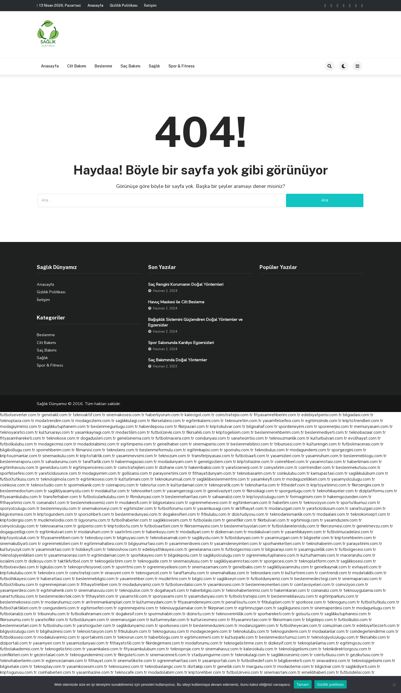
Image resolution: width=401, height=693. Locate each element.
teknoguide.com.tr (154, 561)
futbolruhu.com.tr (59, 625)
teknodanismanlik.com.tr (293, 514)
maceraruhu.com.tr (357, 555)
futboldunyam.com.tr (89, 619)
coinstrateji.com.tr (86, 573)
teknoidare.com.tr (267, 573)
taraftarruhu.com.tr (191, 573)
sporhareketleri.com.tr (284, 543)
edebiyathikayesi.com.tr (164, 549)
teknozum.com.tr (174, 456)
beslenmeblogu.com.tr (365, 456)
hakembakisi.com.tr (206, 467)
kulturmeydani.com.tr (156, 602)
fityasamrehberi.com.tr (62, 538)
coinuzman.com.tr (338, 625)
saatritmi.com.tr (130, 532)
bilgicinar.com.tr (329, 666)
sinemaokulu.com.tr (60, 456)
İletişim (150, 5)
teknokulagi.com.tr (252, 655)
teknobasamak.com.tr (170, 538)
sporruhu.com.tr (238, 450)
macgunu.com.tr (261, 666)
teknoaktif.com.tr (89, 415)
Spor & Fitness (181, 66)
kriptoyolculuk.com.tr (20, 538)
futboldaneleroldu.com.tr (295, 526)
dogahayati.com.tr (172, 590)
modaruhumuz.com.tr (65, 602)
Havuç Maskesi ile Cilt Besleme (176, 302)
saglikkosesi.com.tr (358, 561)
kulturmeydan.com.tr (170, 619)
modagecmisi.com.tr (57, 444)
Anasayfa (95, 5)
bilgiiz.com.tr (204, 578)
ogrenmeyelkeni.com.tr (169, 567)
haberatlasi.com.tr (58, 578)
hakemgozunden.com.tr (349, 497)
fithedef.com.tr (295, 485)
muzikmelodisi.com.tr (57, 520)
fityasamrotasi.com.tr (251, 619)
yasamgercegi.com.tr (186, 491)
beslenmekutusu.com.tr (358, 467)
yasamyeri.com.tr (49, 643)
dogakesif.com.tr (131, 614)
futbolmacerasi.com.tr (362, 444)
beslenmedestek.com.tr (62, 596)
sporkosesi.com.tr (175, 625)
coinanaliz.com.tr (326, 590)
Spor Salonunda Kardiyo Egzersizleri (181, 342)
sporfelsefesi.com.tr (19, 473)
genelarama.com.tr (206, 549)
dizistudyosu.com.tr (250, 514)
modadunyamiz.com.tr (143, 584)
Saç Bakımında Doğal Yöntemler (177, 360)
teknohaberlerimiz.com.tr (249, 590)
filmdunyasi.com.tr (147, 497)
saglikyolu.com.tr (208, 538)
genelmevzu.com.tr (374, 526)
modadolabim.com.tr (167, 672)
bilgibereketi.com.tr (296, 660)
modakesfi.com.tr (135, 502)
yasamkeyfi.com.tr (268, 479)
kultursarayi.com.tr (56, 432)
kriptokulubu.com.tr (18, 573)
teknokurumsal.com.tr (175, 479)
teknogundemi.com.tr (290, 631)
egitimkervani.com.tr (252, 502)
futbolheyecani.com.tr (300, 625)
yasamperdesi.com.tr (20, 590)
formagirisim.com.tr (308, 497)
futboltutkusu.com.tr (19, 479)
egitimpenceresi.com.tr (95, 467)
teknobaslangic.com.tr (165, 666)
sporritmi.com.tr (131, 567)
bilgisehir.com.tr (319, 538)
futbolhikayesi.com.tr (20, 578)
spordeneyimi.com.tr (297, 426)
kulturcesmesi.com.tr (210, 619)
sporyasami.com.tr (170, 596)
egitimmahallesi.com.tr (105, 543)
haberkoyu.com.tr (162, 532)
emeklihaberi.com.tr (320, 672)
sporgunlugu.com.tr (297, 491)
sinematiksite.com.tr (137, 660)
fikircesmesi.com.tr (338, 526)
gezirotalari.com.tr (51, 655)
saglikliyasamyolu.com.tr (71, 491)
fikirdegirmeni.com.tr (165, 643)
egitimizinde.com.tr (323, 420)
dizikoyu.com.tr (42, 561)
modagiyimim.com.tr (101, 473)
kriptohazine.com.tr (255, 461)
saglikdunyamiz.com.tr (137, 625)
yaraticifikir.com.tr (51, 619)
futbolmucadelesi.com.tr (350, 532)
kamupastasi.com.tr (329, 473)
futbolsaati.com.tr (252, 456)
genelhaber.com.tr (174, 444)
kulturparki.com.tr (241, 637)
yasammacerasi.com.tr (69, 555)
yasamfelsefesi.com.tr (283, 420)
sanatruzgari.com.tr (367, 508)
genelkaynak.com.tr (332, 567)
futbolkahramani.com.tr (92, 614)
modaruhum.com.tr (96, 532)
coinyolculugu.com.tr (19, 526)
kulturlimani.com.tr (136, 479)
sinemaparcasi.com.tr (362, 578)
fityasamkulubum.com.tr (146, 649)
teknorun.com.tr (132, 637)
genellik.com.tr (231, 666)
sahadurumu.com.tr (63, 461)
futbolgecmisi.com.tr (244, 549)
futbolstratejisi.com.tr (249, 596)
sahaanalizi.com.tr (228, 497)
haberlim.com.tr (287, 502)
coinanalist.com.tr (53, 502)
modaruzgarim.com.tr (259, 625)
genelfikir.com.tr (241, 520)
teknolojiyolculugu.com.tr (335, 637)
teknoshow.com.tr (124, 549)
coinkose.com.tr (15, 485)
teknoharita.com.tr (262, 485)
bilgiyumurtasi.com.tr (148, 543)
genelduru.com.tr (56, 467)
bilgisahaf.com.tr (261, 426)
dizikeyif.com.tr (282, 643)
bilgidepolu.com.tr (185, 555)
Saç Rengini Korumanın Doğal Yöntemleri (185, 284)
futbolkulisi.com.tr (355, 619)
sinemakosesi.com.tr (125, 415)
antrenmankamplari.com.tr (110, 602)
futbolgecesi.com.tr (357, 549)
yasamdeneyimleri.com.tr (238, 543)
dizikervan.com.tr (231, 532)
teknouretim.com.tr (243, 420)
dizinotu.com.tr (201, 614)
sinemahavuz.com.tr (224, 649)
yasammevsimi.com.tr (136, 456)
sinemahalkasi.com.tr (229, 573)
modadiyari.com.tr (197, 532)
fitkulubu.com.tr (216, 514)
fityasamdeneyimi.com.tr (201, 602)
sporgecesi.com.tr (280, 561)
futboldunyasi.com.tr (244, 538)
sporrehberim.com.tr (55, 450)
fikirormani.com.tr (289, 619)
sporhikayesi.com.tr (149, 555)
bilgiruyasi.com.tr (133, 538)
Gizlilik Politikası (124, 5)
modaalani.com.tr (333, 514)
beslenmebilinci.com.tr (252, 444)
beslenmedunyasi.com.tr (138, 514)
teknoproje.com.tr (187, 649)
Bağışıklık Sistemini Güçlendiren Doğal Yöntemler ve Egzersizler (195, 322)
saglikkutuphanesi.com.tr (347, 614)
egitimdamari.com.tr (110, 555)
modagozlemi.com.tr (94, 420)
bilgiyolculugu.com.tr (19, 631)
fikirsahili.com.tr (200, 432)
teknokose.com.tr (62, 438)
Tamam (303, 684)
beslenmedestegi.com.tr (317, 578)
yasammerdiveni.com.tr (191, 543)
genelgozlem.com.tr (217, 461)
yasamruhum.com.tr (324, 456)
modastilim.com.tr (133, 432)
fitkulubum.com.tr (134, 631)
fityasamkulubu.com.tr (21, 497)
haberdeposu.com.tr (158, 426)
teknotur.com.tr (155, 485)
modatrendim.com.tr (54, 420)
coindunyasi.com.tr (212, 438)
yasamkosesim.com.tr (87, 666)
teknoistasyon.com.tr (97, 631)
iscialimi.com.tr (13, 561)
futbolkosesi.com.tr (18, 637)
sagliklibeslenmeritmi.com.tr (223, 479)
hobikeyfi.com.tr (91, 549)
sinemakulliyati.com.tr (20, 543)
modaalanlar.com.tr (330, 631)
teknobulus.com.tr (272, 450)
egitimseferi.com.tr (99, 608)
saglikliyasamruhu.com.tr (290, 567)
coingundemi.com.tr (61, 608)
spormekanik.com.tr (86, 485)
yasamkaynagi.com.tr (94, 432)
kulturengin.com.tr (324, 444)
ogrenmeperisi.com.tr (138, 608)
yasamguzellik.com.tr (318, 549)
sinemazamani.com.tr (211, 567)
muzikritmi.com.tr (175, 578)
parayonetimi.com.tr (172, 473)
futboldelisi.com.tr (357, 672)
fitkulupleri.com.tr (278, 602)
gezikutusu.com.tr (366, 655)
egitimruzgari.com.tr (257, 608)
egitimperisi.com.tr (138, 444)
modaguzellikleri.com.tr (308, 479)
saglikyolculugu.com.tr (224, 555)
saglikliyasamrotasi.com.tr (238, 561)
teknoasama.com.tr (58, 526)
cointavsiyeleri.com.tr (314, 584)
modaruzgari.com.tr (287, 508)
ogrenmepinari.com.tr (59, 584)
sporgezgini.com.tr (348, 450)
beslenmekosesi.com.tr (22, 602)
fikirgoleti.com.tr (133, 655)
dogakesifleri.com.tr (181, 514)
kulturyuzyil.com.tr (17, 549)
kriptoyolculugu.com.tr (267, 497)
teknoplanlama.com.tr (318, 643)
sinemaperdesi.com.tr (334, 608)
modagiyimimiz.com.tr (20, 426)
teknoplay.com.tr (49, 666)
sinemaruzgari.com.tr (129, 619)
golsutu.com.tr (309, 614)
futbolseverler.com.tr (20, 415)
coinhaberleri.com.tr (56, 672)
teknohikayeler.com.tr (337, 491)
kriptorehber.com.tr (207, 672)
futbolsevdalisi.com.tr (185, 584)
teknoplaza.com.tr (17, 420)
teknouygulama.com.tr (364, 590)
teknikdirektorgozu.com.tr (346, 649)
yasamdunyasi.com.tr (208, 596)
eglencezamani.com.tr (66, 660)
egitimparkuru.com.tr (338, 596)
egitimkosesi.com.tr (99, 479)
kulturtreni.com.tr (301, 573)
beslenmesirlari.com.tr (21, 625)
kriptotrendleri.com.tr (363, 420)
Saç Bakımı (130, 66)
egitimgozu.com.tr (357, 643)
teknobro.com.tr (53, 573)
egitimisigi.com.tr (307, 520)
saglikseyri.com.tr (233, 578)
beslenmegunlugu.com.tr (114, 426)
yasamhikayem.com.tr (305, 532)
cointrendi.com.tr (335, 573)
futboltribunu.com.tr (19, 584)
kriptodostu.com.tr (125, 526)
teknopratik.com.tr (226, 485)
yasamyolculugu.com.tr (353, 479)
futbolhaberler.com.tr (131, 520)
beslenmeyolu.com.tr (61, 508)
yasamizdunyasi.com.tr (87, 643)
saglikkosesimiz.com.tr (292, 655)
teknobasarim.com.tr (256, 473)
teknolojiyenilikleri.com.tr (23, 555)
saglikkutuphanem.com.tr (66, 426)
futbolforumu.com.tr (177, 508)
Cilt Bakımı (76, 66)
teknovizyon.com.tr (321, 502)
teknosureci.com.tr (125, 666)
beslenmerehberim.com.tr (279, 432)
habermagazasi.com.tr (136, 461)
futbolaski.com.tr (209, 520)
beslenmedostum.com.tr (23, 491)
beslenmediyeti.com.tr (326, 432)
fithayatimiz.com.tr (17, 502)
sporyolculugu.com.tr (20, 508)
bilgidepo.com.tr (321, 619)
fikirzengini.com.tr (368, 485)
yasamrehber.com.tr (139, 578)
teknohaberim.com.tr (326, 543)
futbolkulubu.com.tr (18, 444)
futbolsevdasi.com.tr (19, 567)
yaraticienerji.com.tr (244, 467)
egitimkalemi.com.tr (205, 420)
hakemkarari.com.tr (292, 590)
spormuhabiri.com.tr (166, 614)
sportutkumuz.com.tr (360, 502)
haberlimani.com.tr (364, 461)
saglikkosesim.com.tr (172, 520)
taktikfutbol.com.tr (75, 561)
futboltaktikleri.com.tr (20, 608)
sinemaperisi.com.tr (211, 444)
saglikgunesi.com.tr (295, 608)
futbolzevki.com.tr (168, 432)
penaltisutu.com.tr (243, 602)
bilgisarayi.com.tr (281, 549)
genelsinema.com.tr (135, 438)
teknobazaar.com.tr (367, 432)
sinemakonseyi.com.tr (102, 508)
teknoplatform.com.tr (319, 561)
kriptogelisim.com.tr (235, 432)
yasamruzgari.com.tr (284, 538)
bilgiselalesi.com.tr (170, 502)
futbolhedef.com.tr (259, 660)
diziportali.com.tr (16, 643)
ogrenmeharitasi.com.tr (179, 660)
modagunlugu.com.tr (375, 608)
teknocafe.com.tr (131, 672)
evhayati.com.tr (367, 567)
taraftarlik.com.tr (98, 461)
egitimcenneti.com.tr (204, 637)
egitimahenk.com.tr (59, 590)
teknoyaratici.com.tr (19, 432)
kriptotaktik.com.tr (97, 456)
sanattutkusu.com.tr (19, 596)
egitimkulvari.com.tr (58, 532)
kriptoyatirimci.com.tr (330, 485)
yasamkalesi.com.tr (105, 649)
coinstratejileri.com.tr (138, 467)
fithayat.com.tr (102, 660)
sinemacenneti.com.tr (170, 655)
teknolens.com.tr (122, 450)
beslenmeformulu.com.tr (163, 450)
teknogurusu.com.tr (170, 631)
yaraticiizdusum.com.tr (327, 508)
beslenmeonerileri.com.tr (269, 584)
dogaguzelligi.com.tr (19, 532)
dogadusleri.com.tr (98, 438)
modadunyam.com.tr (177, 461)
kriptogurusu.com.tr (18, 672)
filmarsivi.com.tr (90, 450)
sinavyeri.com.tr (119, 573)
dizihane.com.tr (173, 467)
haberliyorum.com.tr (165, 415)
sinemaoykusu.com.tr (193, 561)
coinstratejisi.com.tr (234, 415)
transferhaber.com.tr (62, 497)
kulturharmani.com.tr (319, 555)
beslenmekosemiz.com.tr (94, 502)
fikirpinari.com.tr (222, 608)
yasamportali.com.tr (221, 660)
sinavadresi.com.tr (333, 660)
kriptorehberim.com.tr (355, 538)
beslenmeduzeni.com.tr (215, 625)
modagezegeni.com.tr (211, 631)
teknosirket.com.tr (148, 491)
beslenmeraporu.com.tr (22, 461)
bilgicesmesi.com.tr (18, 514)
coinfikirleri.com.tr (16, 655)
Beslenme (103, 66)
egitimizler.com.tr (140, 508)
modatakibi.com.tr (369, 573)
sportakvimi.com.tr (98, 637)
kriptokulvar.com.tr (227, 426)
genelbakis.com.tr (249, 567)
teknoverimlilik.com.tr (236, 614)
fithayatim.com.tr (102, 596)
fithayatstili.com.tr (127, 643)
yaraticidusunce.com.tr (60, 473)
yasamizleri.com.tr (287, 456)
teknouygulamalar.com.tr (183, 608)
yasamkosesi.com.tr (225, 584)
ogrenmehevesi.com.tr (210, 502)
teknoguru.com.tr (343, 602)
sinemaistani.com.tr (282, 672)
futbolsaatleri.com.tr (163, 526)
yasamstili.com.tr (135, 596)
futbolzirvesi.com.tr (244, 672)
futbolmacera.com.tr (174, 438)
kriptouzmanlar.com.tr (20, 456)
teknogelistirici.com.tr (65, 649)
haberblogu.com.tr (165, 637)
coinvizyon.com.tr (352, 584)
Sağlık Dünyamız (52, 403)
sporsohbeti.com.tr (96, 514)
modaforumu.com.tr (203, 643)
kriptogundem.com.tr (57, 514)
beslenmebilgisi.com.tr (97, 578)
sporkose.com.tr (311, 602)
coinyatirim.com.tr (280, 467)
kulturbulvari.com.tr (328, 438)
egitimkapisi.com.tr (205, 450)
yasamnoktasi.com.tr (55, 549)
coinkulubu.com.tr (293, 473)
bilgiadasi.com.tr (358, 415)
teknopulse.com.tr (136, 590)
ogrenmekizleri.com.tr (62, 543)
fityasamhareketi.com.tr (22, 438)
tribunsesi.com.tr (289, 444)
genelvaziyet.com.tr (226, 491)
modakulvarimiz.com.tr (59, 637)
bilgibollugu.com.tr (17, 450)
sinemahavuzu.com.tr (98, 590)
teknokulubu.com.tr (251, 631)
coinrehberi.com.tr (292, 461)
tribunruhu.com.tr (53, 614)
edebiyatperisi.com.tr (321, 415)
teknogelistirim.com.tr (115, 561)
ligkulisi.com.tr (53, 567)
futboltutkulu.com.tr (380, 602)
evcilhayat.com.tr (364, 438)
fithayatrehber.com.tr (101, 584)
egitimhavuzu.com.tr (19, 467)
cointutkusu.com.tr (331, 655)
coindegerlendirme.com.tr (374, 631)
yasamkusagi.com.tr (215, 508)
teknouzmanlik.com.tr (289, 438)
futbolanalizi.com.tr (18, 614)
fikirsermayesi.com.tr (203, 526)
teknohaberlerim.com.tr (22, 660)
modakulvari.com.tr (266, 532)
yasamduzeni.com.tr (343, 520)
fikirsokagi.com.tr (262, 491)
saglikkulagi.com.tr (133, 420)
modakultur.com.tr (112, 491)
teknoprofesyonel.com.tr (91, 567)
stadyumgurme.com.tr (213, 655)
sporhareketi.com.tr (276, 614)
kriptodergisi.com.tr (18, 520)
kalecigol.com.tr (199, 415)
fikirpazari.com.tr (193, 426)
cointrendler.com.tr (317, 467)
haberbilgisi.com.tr (207, 590)
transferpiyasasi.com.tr (212, 456)
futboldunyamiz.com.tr (272, 578)
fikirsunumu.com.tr (17, 619)
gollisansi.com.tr (137, 473)
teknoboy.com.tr (100, 538)
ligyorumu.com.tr (94, 520)
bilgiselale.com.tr (16, 666)
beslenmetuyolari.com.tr (247, 526)
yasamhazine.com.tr (95, 672)
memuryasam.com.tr (373, 426)
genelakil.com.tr (56, 415)
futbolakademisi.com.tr (21, 649)
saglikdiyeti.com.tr (363, 666)
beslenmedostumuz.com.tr (284, 637)
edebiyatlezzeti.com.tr (378, 625)
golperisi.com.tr (92, 526)
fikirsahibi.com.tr (375, 637)
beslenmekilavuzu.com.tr (294, 596)
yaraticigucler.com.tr (96, 625)
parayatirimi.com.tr (364, 543)
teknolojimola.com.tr (59, 479)
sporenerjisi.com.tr (335, 426)
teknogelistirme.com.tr (245, 643)
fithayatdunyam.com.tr (214, 473)
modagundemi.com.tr (310, 450)
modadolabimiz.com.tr (98, 444)
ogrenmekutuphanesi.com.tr (272, 555)
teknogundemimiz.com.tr (93, 655)
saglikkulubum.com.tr (368, 473)
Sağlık (154, 66)
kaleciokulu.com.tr (260, 649)
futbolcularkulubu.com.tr (106, 497)
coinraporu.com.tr (122, 485)
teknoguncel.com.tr (153, 573)
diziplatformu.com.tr (378, 491)
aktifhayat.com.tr (251, 508)
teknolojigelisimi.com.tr (373, 660)
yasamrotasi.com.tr (328, 461)
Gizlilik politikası (330, 684)
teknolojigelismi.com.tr (299, 649)
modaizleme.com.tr (295, 666)
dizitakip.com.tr (201, 666)
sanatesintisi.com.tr (249, 438)
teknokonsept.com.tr (370, 514)
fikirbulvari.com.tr (274, 520)
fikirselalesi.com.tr (168, 420)
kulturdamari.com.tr (189, 485)
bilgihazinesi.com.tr (58, 631)
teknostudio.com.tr (49, 485)
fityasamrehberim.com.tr (277, 415)
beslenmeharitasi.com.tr (188, 497)
